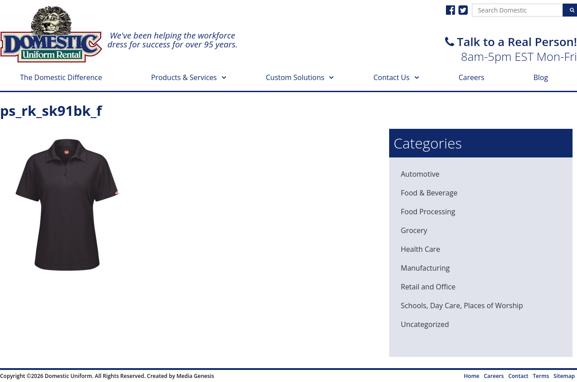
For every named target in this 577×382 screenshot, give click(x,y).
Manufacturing (425, 268)
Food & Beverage (429, 193)
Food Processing (428, 211)
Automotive (420, 174)
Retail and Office (428, 287)
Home (471, 376)
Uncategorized (425, 324)
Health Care (420, 249)
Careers (471, 77)
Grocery (414, 230)
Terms (541, 376)
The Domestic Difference (61, 77)
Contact (518, 376)
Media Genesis (195, 376)
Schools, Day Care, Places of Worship (462, 305)
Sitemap (564, 376)
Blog (540, 77)
